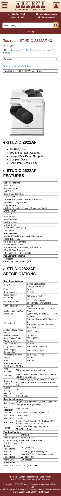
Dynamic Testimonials (28, 477)
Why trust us (46, 17)
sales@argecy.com (46, 14)
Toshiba (29, 50)
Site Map (30, 32)
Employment (45, 477)
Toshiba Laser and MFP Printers (17, 66)
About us (13, 477)
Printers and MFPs (16, 50)
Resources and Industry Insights (25, 479)
